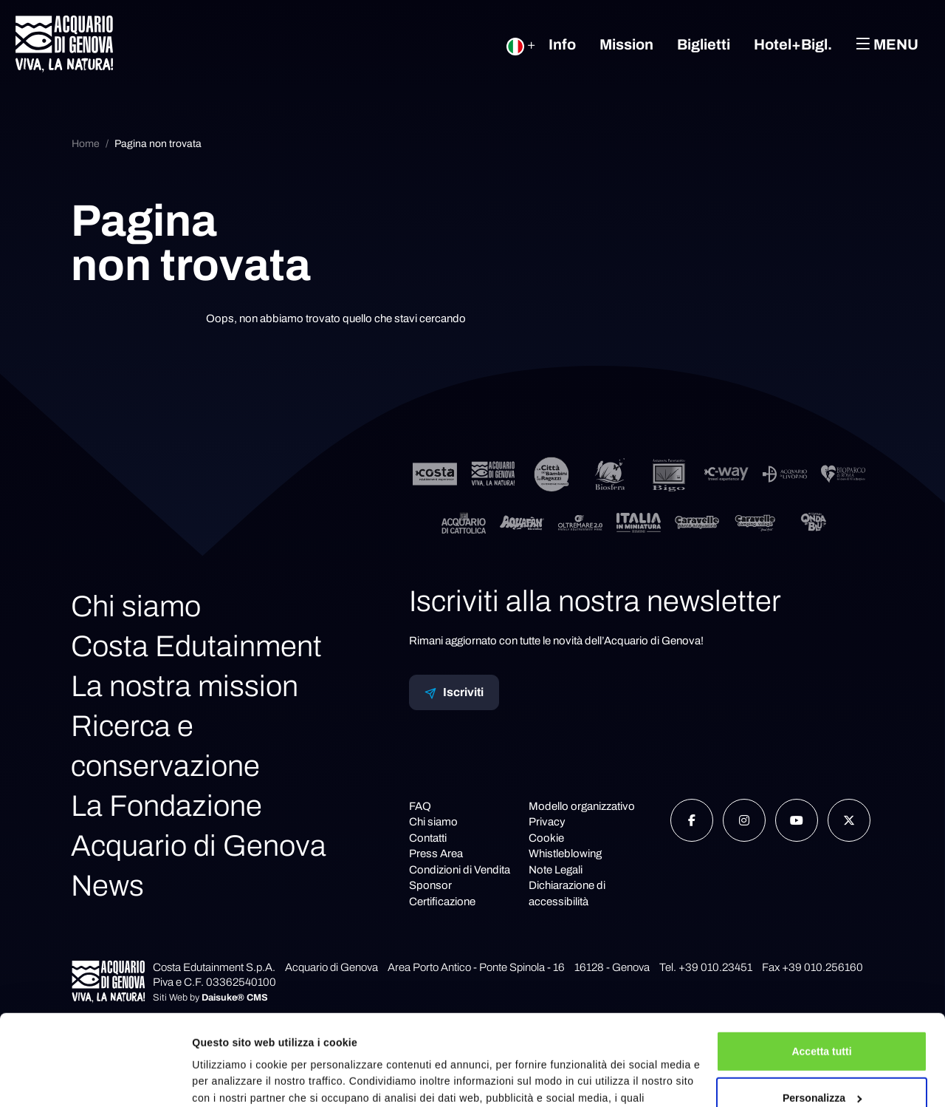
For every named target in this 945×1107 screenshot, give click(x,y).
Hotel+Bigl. (793, 44)
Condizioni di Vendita (459, 870)
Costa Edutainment (196, 646)
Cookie (546, 838)
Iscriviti (454, 692)
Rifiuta (821, 1054)
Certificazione (442, 901)
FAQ (420, 806)
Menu (887, 43)
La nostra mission (184, 686)
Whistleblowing (565, 853)
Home (86, 143)
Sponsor (430, 885)
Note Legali (556, 870)
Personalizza (822, 1007)
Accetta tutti (821, 961)
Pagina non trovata (158, 143)
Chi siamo (136, 606)
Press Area (436, 853)
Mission (626, 44)
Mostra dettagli (229, 1079)
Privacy (547, 822)
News (107, 886)
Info (562, 44)
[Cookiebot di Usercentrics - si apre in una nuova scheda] (95, 1079)
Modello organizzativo (582, 806)
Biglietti (703, 44)
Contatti (428, 838)
